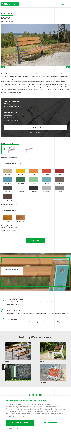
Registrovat (35, 136)
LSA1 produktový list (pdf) (11, 123)
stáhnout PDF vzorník (12, 167)
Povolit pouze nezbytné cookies (20, 428)
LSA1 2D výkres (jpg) (9, 107)
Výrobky (62, 4)
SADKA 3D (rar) (8, 118)
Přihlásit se (35, 130)
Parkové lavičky (7, 13)
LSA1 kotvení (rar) (9, 120)
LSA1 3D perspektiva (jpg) (11, 109)
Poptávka (35, 244)
